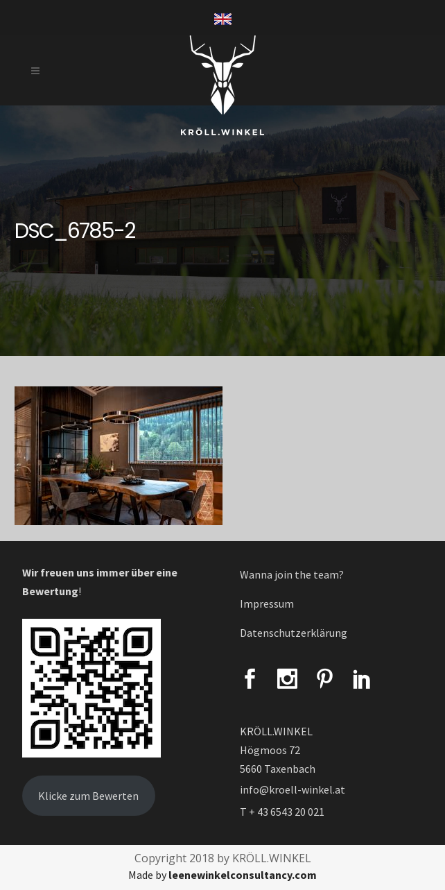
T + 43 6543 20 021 (282, 812)
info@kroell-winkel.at (292, 789)
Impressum (267, 603)
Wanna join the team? (292, 574)
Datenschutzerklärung (293, 633)
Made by (222, 875)
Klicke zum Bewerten (88, 796)
